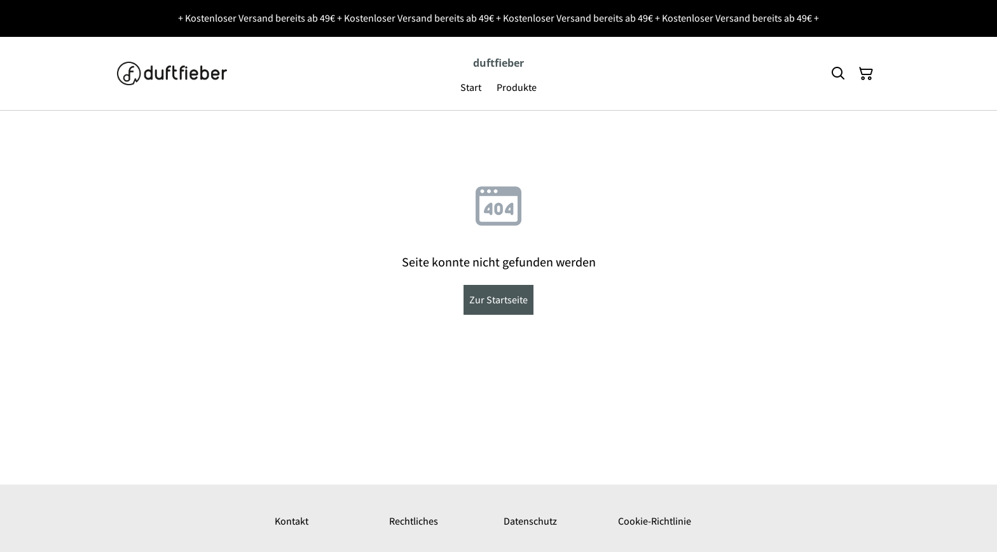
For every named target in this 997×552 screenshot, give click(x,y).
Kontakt (291, 521)
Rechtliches (413, 521)
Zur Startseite (498, 300)
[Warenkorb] (866, 74)
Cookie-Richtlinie (654, 521)
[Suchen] (838, 74)
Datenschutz (530, 521)
